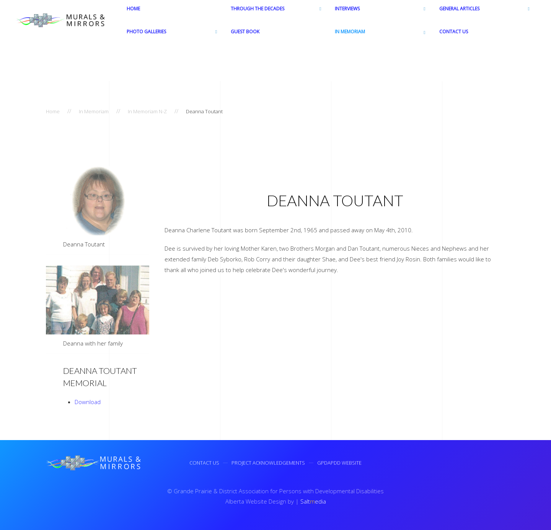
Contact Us (204, 463)
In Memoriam (94, 111)
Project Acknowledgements (268, 463)
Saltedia (312, 501)
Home (53, 111)
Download (88, 402)
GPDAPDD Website (339, 463)
